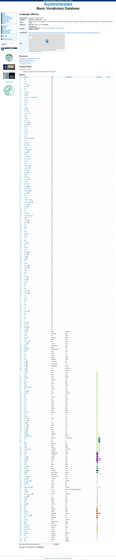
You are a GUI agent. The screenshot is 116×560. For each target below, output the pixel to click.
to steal (26, 161)
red (25, 454)
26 (20, 108)
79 (20, 170)
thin (25, 361)
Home (4, 13)
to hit (25, 344)
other (25, 313)
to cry (25, 464)
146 (20, 357)
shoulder (26, 331)
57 (20, 142)
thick (25, 279)
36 (20, 120)
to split (25, 172)
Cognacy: (98, 77)
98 (20, 345)
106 (20, 453)
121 (20, 351)
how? (25, 322)
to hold (26, 193)
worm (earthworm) (28, 215)
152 (20, 359)
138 (20, 254)
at (24, 295)
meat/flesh (26, 213)
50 (20, 337)
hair (25, 108)
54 (20, 459)
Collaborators (6, 16)
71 (20, 158)
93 (20, 202)
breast (25, 376)
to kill (25, 163)
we (25, 366)
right (25, 81)
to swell (26, 188)
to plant (26, 181)
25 (20, 106)
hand (25, 445)
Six (25, 432)
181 (20, 311)
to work (26, 179)
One (25, 504)
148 (20, 509)
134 (20, 247)
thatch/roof (26, 145)
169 (20, 288)
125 (20, 238)
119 (20, 233)
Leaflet (30, 49)
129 (20, 404)
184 (20, 416)
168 (20, 286)
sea (25, 400)
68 (20, 154)
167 (20, 447)
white (25, 509)
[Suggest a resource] (26, 63)
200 (20, 427)
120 (20, 399)
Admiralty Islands (85, 32)
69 (20, 156)
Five (25, 430)
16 (20, 95)
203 (20, 470)
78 (20, 515)
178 (20, 304)
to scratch (26, 168)
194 (20, 322)
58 (20, 535)
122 (20, 466)
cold (25, 256)
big (25, 274)
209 (20, 487)
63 (20, 438)
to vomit (26, 378)
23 (20, 104)
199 (20, 425)
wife (25, 535)
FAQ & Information (7, 19)
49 (20, 480)
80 (20, 172)
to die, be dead (27, 387)
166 (20, 525)
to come (26, 372)
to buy (25, 197)
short (25, 277)
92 (20, 199)
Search (4, 28)
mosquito (26, 393)
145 (20, 268)
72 (20, 343)
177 (20, 302)
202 (20, 432)
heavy (25, 263)
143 (20, 485)
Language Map (6, 33)
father (25, 489)
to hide (26, 496)
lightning (26, 533)
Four (25, 427)
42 (20, 129)
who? (25, 420)
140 (20, 258)
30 (20, 115)
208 (20, 329)
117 (20, 229)
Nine (25, 483)
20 (20, 97)
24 (20, 333)
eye (25, 383)
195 (20, 531)
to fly (25, 208)
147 (20, 523)
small (25, 359)
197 (20, 503)
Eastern (91, 32)
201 (20, 429)
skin (25, 451)
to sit (25, 136)
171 (20, 496)
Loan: (108, 77)
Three (25, 425)
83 (20, 179)
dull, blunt (26, 177)
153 (20, 274)
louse (25, 391)
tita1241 (44, 19)
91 (20, 197)
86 (20, 186)
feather (26, 472)
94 (20, 204)
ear (25, 379)
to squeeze (27, 190)
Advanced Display (7, 30)
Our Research (6, 21)
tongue (26, 513)
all (24, 315)
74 (20, 163)
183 (20, 414)
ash (25, 357)
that (25, 304)
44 (20, 381)
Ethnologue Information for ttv (28, 60)
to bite (25, 126)
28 (20, 111)
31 (20, 335)
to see (25, 462)
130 (20, 406)
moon (25, 404)
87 (20, 188)
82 (20, 177)
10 (20, 88)
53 (20, 138)
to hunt (26, 156)
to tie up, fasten (28, 149)
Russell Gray (64, 558)
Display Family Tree (7, 39)
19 (20, 331)
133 (20, 355)
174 (20, 412)
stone (25, 399)
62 (20, 145)
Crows (66, 0)
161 (20, 449)
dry (25, 259)
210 (20, 493)
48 (20, 133)
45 (20, 383)
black (25, 523)
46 (20, 462)
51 (20, 136)
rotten (25, 220)
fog (25, 245)
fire (25, 485)
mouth (25, 115)
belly (25, 501)
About (4, 14)
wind (25, 249)
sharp (25, 174)
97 (20, 389)
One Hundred (27, 487)
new (25, 408)
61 (20, 385)
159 (20, 283)
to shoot (26, 341)
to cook (26, 124)
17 (20, 374)
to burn (26, 265)
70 (20, 341)
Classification (6, 31)
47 (20, 131)
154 (20, 277)
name (25, 438)
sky (25, 353)
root (25, 224)
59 (20, 519)
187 (20, 505)
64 (20, 147)
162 (20, 363)
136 (20, 249)
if (24, 320)
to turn (25, 86)
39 (20, 124)
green (25, 272)
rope (25, 339)
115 (20, 224)
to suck (26, 129)
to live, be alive (27, 165)
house (25, 385)
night (25, 447)
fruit (25, 229)
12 (20, 451)
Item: (52, 77)
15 (20, 500)
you (25, 441)
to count (26, 324)
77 (20, 167)
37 (20, 443)
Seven (25, 470)
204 (20, 478)
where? (26, 311)
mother (26, 519)
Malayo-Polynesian (40, 32)
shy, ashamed (27, 449)
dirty (25, 88)
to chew (26, 122)
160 (20, 529)
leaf (25, 397)
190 (20, 313)
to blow (26, 252)
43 (20, 379)
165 (20, 511)
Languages (5, 26)
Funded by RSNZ (9, 82)
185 (20, 366)
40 (20, 468)
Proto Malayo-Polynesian (47, 28)
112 (20, 220)
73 (20, 161)
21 (20, 99)
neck (25, 106)
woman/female (27, 436)
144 (20, 265)
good (25, 410)
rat (24, 211)
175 (20, 297)
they (25, 505)
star (25, 406)
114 (20, 397)
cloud (25, 243)
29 (20, 113)
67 (20, 152)
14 (20, 501)
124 (20, 400)
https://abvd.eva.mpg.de (49, 0)
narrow (26, 281)
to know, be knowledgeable (30, 97)
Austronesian (60, 0)
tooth (25, 335)
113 (20, 222)
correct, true (27, 525)
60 (20, 489)
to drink (26, 468)
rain (25, 355)
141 (20, 261)
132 (20, 245)
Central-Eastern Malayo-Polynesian (53, 32)
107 (20, 215)
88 (20, 190)
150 (20, 270)
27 (20, 474)
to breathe (26, 111)
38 (20, 122)
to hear (26, 381)
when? (25, 290)
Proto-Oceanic (59, 28)
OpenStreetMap (32, 51)
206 (20, 491)
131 (20, 243)
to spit (25, 120)
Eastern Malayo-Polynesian (69, 32)
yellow (25, 270)
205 (20, 483)
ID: (20, 77)
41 (20, 126)
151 (20, 272)
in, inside (26, 412)
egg (25, 345)
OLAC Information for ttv (27, 62)
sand (25, 351)
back (25, 93)
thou (25, 414)
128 (20, 353)
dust (25, 90)
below (25, 299)
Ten (25, 491)
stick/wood (26, 170)
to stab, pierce (27, 158)
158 (20, 281)
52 (20, 537)
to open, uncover (28, 199)
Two (25, 423)
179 (20, 306)
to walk (26, 83)
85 (20, 183)
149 (20, 454)
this (25, 302)
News (3, 23)
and (25, 318)
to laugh (26, 117)
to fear (25, 101)
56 (20, 140)
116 (20, 227)
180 (20, 308)
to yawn (26, 131)
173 (20, 295)
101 (20, 208)
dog (25, 507)
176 (20, 299)
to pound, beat (27, 202)
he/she (26, 416)
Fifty (25, 329)
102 (20, 211)
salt (25, 238)
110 (20, 217)
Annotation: (68, 77)
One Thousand (27, 494)
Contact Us (5, 20)
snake (25, 453)
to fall (25, 206)
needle (26, 154)
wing (25, 521)
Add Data (4, 36)
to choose (26, 183)
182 (20, 440)
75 (20, 387)
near (25, 306)
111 (20, 395)
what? (25, 418)
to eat (25, 443)
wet (25, 261)
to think (26, 99)
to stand (26, 537)
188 (20, 418)
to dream (26, 337)
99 (20, 472)
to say (25, 147)
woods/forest (27, 476)
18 (20, 376)
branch (26, 222)
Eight (25, 478)
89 (20, 192)
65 (20, 339)
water (25, 466)
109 (20, 393)
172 (20, 293)
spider (25, 217)
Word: (25, 77)
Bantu (70, 0)
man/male (26, 459)
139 (20, 256)
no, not (26, 531)
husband (26, 142)
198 (20, 423)
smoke (25, 268)
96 (20, 507)
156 (20, 361)
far (24, 308)
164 (20, 410)
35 (20, 378)
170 (20, 290)
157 (20, 279)
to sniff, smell (27, 113)
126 (20, 240)
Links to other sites (7, 17)
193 (20, 320)
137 (20, 252)
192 (20, 318)
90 (20, 195)
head (25, 333)
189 (20, 420)
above (25, 297)
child (25, 140)
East (98, 32)
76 (20, 165)
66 (20, 149)
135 (20, 533)
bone (25, 500)
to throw (26, 204)
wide (25, 283)
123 (20, 236)
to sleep (26, 133)
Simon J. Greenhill (52, 558)
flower (25, 227)
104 (20, 347)
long (25, 457)
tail (25, 517)
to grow (26, 186)
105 (20, 517)
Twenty (26, 327)
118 (20, 231)
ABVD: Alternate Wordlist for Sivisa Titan (31, 58)
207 (20, 327)
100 (20, 521)
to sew (25, 152)
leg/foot (26, 498)
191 (20, 315)
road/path (26, 434)
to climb (26, 293)
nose (25, 474)
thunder (26, 247)
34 (20, 464)
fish (25, 395)
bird (25, 389)
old (25, 364)
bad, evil (26, 511)
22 (20, 101)
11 (20, 90)
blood (25, 104)
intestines (26, 95)
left (25, 79)
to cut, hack (27, 515)
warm (25, 254)
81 (20, 174)
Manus (95, 32)
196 (20, 324)
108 (20, 391)
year (25, 288)
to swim (26, 460)
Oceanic (78, 32)
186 (20, 441)
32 (20, 513)
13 (20, 92)
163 (20, 408)
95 (20, 206)
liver (25, 374)
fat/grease (26, 347)
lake (25, 240)
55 (20, 436)
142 (20, 263)
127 (20, 476)
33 (20, 117)
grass (25, 231)
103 (20, 213)
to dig (25, 195)
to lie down (26, 481)
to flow (25, 236)
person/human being (29, 138)
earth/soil (26, 233)
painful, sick (27, 529)
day (25, 286)
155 (20, 457)
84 (20, 181)
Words (4, 27)
